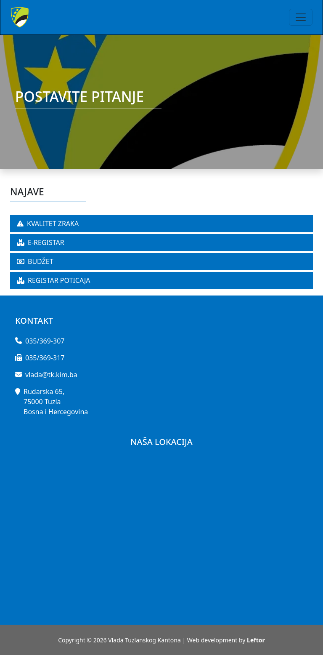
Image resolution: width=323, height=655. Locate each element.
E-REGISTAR (40, 242)
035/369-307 (44, 341)
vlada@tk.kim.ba (51, 374)
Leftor (256, 640)
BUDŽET (35, 261)
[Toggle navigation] (300, 17)
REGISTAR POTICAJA (53, 280)
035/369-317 (44, 357)
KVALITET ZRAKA (48, 223)
